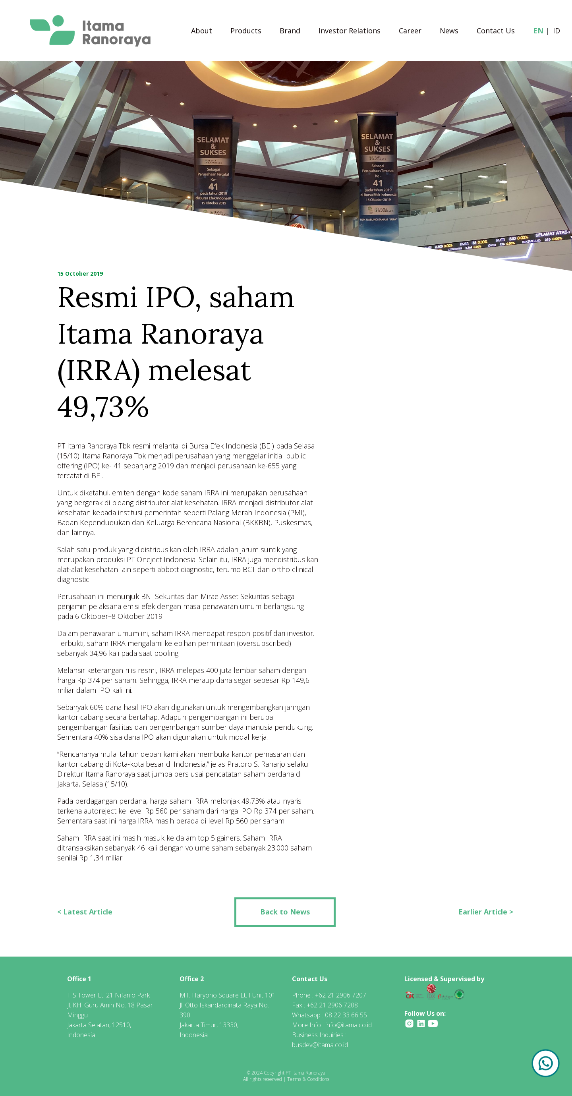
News (449, 31)
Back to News (285, 911)
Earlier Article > (485, 911)
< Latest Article (84, 911)
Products (245, 31)
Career (410, 31)
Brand (290, 31)
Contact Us (496, 31)
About (201, 31)
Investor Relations (350, 31)
